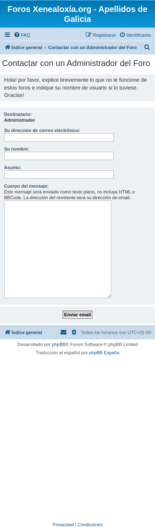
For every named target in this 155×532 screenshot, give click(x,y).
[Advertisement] (77, 437)
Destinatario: (18, 114)
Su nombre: (16, 148)
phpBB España (104, 352)
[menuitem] (22, 35)
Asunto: (12, 167)
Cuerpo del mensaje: (26, 186)
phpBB (59, 344)
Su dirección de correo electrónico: (42, 130)
